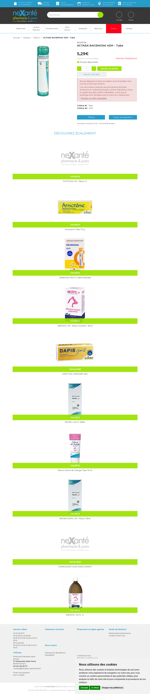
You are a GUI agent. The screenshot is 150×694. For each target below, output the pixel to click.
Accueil (16, 37)
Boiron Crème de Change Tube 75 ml (75, 470)
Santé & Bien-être (36, 28)
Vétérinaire (98, 28)
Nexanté (43, 690)
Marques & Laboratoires (55, 652)
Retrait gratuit (22, 4)
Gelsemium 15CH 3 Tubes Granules (75, 277)
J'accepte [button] (84, 688)
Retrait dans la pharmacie (120, 633)
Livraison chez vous (117, 635)
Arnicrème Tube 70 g (75, 229)
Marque (26, 37)
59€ (44, 4)
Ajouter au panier (109, 68)
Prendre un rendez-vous (87, 658)
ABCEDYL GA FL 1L (75, 615)
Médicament (21, 28)
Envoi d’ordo (64, 4)
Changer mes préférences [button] (112, 688)
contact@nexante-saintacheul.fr (27, 668)
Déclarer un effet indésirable (94, 98)
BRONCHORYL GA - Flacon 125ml (75, 518)
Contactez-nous (84, 655)
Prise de (85, 4)
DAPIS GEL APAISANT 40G (75, 374)
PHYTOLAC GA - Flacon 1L (75, 181)
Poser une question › (122, 117)
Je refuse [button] (95, 688)
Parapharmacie (52, 28)
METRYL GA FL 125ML (75, 422)
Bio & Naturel (67, 28)
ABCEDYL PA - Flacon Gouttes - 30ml (75, 325)
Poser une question (21, 672)
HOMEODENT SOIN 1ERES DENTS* (75, 566)
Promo (113, 28)
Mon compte (18, 675)
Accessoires (83, 28)
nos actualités (126, 4)
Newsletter (50, 655)
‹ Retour (91, 117)
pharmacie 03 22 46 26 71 (106, 4)
